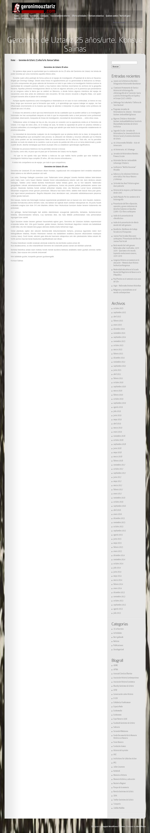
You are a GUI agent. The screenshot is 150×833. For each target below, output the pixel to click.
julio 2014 (117, 568)
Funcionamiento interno (60, 16)
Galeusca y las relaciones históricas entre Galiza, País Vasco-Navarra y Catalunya (126, 176)
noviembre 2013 (119, 597)
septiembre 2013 (120, 605)
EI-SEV (116, 698)
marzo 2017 (118, 485)
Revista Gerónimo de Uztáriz (124, 792)
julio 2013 (117, 613)
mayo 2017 (118, 481)
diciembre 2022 (119, 358)
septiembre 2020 (120, 387)
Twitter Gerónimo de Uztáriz (124, 800)
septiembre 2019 (120, 403)
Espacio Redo (118, 707)
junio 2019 (117, 415)
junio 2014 (117, 572)
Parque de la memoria (121, 787)
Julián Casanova (119, 767)
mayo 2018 (118, 452)
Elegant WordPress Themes (113, 827)
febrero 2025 (118, 321)
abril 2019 (117, 424)
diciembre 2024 (119, 329)
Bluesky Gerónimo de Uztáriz (124, 686)
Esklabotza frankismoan (122, 702)
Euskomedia (118, 711)
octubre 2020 (118, 382)
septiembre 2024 (120, 337)
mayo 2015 (118, 543)
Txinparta (117, 804)
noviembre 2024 (119, 333)
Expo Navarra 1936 (120, 719)
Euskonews (118, 715)
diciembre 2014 (119, 555)
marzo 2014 (118, 580)
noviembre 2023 (119, 341)
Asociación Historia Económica (124, 682)
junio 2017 (117, 477)
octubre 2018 (118, 440)
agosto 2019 (118, 407)
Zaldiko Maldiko (119, 808)
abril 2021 (117, 374)
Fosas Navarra (119, 742)
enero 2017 (118, 494)
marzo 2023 (118, 349)
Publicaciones (118, 645)
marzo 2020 (118, 391)
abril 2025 (117, 317)
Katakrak (117, 771)
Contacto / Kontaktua (29, 16)
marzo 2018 (118, 457)
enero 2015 (118, 551)
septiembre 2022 (120, 366)
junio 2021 (117, 370)
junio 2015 (117, 539)
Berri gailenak (118, 637)
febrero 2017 (118, 489)
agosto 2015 (118, 535)
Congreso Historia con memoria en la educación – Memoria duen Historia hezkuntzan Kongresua (126, 263)
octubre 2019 (118, 399)
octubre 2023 (118, 345)
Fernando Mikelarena (121, 731)
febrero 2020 (118, 395)
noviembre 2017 (119, 465)
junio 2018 (117, 448)
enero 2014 (118, 588)
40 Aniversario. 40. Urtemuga (124, 150)
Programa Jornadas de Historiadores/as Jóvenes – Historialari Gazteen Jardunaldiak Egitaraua (127, 112)
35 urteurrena (37, 18)
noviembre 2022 (119, 362)
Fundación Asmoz (120, 746)
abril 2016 (117, 510)
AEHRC (116, 665)
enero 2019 (118, 432)
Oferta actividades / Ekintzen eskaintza (88, 16)
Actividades (118, 633)
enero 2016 (118, 514)
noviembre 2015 (119, 522)
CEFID (115, 690)
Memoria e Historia (120, 775)
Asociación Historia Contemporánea (126, 678)
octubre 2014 (118, 564)
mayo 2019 (118, 419)
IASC (115, 754)
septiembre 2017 (120, 473)
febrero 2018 (118, 461)
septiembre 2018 (120, 444)
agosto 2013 (118, 609)
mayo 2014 (118, 576)
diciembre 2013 (119, 592)
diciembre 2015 (119, 518)
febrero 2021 (118, 378)
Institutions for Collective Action (125, 759)
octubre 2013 (118, 601)
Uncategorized (119, 649)
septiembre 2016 (120, 506)
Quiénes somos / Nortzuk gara (118, 16)
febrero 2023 (118, 354)
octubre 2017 (118, 469)
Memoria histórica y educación (124, 779)
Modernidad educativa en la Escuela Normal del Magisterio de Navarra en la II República (127, 272)
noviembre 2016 (119, 498)
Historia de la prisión (121, 750)
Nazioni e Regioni (120, 783)
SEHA (115, 796)
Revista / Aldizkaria (22, 18)
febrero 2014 (118, 584)
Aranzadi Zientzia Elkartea (123, 674)
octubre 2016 (118, 502)
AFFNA (116, 669)
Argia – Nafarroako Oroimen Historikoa (127, 286)
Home (16, 16)
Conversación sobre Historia (123, 694)
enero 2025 (118, 325)
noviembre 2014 (119, 559)
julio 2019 (117, 411)
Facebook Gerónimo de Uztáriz (124, 723)
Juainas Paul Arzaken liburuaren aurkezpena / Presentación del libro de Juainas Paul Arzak (127, 238)
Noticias (116, 641)
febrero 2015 (118, 547)
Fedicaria (117, 727)
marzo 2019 (118, 428)
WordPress (140, 827)
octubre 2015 (118, 527)
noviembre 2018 (119, 436)
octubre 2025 (118, 308)
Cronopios (44, 16)
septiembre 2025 (120, 312)
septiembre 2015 (120, 531)
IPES (115, 763)
